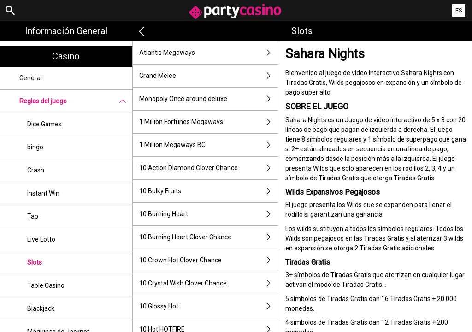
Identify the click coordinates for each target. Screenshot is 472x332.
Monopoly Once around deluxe (208, 99)
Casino (66, 56)
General (30, 78)
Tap (32, 216)
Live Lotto (41, 239)
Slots (34, 262)
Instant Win (43, 193)
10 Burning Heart (208, 214)
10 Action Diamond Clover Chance (208, 168)
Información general (66, 30)
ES (458, 10)
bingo (35, 147)
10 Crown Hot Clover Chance (208, 260)
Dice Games (44, 124)
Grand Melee (208, 76)
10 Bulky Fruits (208, 191)
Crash (35, 170)
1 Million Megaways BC (208, 145)
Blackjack (40, 308)
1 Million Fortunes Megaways (208, 122)
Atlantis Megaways (208, 53)
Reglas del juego (75, 101)
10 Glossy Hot (208, 306)
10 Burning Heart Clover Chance (208, 237)
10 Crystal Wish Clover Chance (208, 283)
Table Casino (46, 285)
